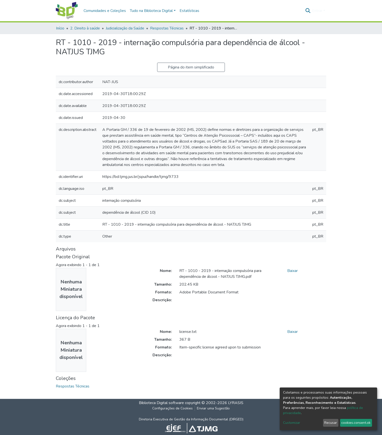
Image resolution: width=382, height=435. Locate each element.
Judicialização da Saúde (125, 28)
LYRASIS (235, 403)
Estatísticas (189, 10)
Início (60, 28)
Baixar (292, 270)
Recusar (330, 422)
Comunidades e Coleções (105, 10)
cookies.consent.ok (356, 422)
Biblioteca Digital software (161, 403)
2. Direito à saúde (85, 28)
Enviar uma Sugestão (213, 408)
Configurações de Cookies (172, 408)
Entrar (317, 10)
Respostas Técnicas (167, 28)
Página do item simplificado (191, 67)
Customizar (291, 422)
